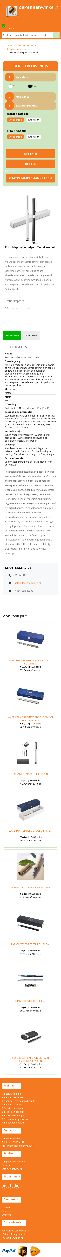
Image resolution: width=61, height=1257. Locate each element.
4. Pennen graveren (12, 1104)
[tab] (12, 335)
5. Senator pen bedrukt (14, 1108)
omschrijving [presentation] (30, 335)
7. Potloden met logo (13, 1115)
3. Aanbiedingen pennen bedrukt (18, 1100)
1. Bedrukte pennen (12, 1093)
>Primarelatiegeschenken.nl (16, 1234)
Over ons (6, 1214)
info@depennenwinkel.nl (28, 582)
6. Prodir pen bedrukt (13, 1111)
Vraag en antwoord (12, 1168)
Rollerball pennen (15, 49)
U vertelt (6, 1207)
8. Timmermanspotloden (15, 1119)
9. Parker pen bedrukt (13, 1122)
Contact (6, 1211)
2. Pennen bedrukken (13, 1097)
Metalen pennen (25, 46)
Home (9, 46)
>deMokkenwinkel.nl (12, 1237)
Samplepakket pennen (13, 1161)
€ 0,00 (11, 28)
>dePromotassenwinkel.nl (15, 1230)
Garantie (6, 1165)
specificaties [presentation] (12, 335)
